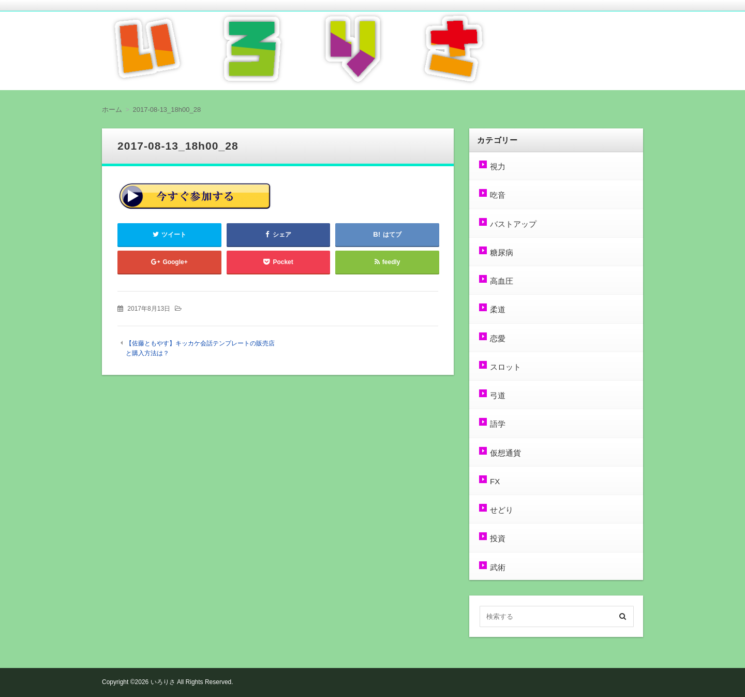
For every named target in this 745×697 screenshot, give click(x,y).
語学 (497, 423)
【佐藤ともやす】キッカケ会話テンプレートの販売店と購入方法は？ (200, 348)
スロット (505, 366)
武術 (497, 567)
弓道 (497, 395)
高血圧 (501, 281)
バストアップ (513, 224)
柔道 (497, 309)
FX (495, 481)
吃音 (497, 195)
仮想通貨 (505, 452)
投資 (497, 538)
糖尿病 (501, 252)
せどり (501, 509)
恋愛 (497, 338)
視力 (497, 166)
